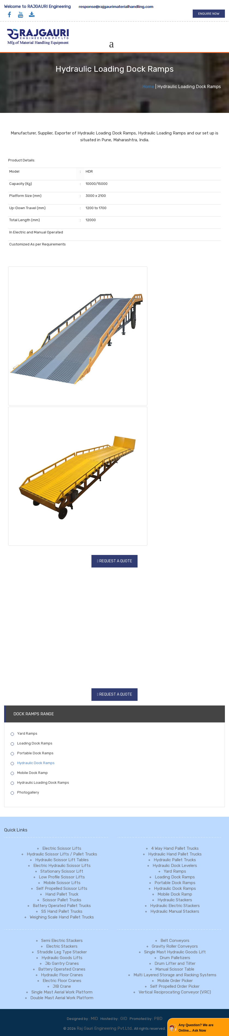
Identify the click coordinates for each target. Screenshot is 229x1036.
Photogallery (25, 792)
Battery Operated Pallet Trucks (62, 905)
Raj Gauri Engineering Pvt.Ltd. (104, 1028)
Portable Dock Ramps (32, 753)
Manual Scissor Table (174, 969)
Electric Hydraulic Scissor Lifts (62, 865)
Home (148, 86)
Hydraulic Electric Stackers (175, 905)
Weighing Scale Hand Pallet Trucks (62, 917)
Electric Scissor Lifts (61, 848)
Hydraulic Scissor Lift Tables (62, 859)
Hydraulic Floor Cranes (62, 974)
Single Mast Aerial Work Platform (62, 992)
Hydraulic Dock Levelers (175, 865)
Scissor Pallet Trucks (62, 899)
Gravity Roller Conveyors (175, 946)
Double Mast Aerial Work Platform (61, 997)
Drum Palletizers (175, 957)
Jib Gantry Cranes (62, 963)
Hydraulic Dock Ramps (33, 763)
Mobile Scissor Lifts (62, 882)
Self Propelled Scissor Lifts (61, 888)
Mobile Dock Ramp (29, 773)
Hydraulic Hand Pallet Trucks (175, 854)
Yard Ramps (24, 733)
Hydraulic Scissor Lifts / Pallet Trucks (62, 854)
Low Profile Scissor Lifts (62, 877)
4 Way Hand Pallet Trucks (175, 848)
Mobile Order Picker (175, 980)
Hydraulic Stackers (174, 899)
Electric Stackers (62, 946)
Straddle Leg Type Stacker (62, 952)
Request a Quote (115, 561)
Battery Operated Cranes (61, 969)
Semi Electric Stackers (62, 940)
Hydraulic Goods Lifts (61, 957)
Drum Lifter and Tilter (174, 963)
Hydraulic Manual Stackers (174, 911)
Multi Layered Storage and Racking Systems (174, 974)
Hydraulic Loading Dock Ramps (40, 782)
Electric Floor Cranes (62, 980)
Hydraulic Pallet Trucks (175, 859)
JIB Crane (62, 986)
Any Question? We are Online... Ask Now (196, 1027)
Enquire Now (208, 14)
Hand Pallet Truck (61, 894)
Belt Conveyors (174, 940)
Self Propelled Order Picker (175, 986)
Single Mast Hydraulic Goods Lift (175, 952)
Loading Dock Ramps (31, 743)
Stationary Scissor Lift (61, 871)
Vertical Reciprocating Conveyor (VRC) (175, 992)
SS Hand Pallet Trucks (61, 911)
